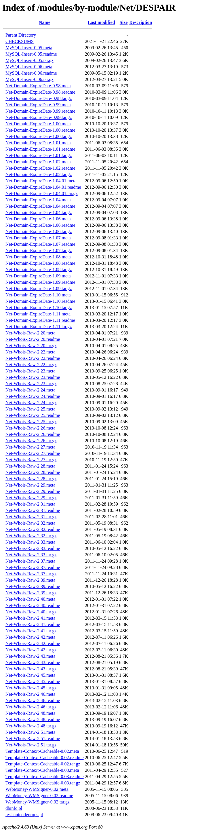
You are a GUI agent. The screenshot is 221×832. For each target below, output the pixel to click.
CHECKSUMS (19, 41)
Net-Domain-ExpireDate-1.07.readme (40, 244)
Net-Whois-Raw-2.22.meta (30, 351)
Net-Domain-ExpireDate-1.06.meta (38, 218)
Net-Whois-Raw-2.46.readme (32, 700)
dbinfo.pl (13, 808)
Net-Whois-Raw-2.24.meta (30, 389)
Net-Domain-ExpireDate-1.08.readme (40, 263)
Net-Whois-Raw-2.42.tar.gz (30, 649)
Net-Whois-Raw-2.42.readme (32, 643)
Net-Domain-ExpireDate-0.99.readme (40, 111)
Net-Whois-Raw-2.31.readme (32, 510)
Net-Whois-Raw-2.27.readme (32, 453)
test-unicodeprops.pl (24, 814)
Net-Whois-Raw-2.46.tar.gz (30, 706)
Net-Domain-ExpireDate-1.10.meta (38, 294)
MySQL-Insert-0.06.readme (31, 73)
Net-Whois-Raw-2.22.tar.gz (30, 364)
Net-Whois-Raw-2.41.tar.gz (30, 630)
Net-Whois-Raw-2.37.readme (32, 567)
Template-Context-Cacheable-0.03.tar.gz (42, 782)
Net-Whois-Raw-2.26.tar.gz (30, 440)
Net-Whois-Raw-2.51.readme (32, 738)
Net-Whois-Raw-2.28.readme (32, 472)
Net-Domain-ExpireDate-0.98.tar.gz (38, 98)
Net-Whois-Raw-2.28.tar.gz (30, 478)
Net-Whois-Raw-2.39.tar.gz (30, 592)
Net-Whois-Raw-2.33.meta (30, 542)
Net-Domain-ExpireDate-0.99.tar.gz (38, 117)
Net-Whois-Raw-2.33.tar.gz (30, 554)
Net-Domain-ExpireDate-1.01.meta (38, 142)
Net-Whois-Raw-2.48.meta (30, 713)
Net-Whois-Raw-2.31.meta (30, 504)
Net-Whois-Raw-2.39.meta (30, 580)
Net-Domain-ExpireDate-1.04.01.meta (41, 180)
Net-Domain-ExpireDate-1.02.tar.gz (38, 174)
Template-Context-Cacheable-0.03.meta (42, 770)
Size (124, 22)
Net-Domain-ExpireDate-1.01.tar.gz (38, 155)
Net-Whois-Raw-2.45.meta (30, 675)
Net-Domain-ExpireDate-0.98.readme (40, 92)
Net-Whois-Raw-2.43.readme (32, 662)
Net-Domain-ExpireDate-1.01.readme (40, 149)
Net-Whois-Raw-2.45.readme (32, 681)
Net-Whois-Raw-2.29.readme (32, 491)
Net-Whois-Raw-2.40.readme (32, 605)
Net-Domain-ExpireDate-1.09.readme (40, 282)
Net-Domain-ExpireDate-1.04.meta (38, 199)
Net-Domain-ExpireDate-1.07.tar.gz (38, 250)
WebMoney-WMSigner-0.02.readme (39, 795)
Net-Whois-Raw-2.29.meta (30, 485)
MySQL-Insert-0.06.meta (28, 66)
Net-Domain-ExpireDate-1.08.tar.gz (38, 269)
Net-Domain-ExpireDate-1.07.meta (38, 237)
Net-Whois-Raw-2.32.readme (32, 529)
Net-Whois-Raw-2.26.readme (32, 434)
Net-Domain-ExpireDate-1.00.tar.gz (38, 136)
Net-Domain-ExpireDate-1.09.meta (38, 275)
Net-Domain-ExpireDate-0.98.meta (38, 85)
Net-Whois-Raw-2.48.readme (32, 719)
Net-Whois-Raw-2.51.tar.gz (30, 744)
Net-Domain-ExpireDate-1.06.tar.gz (38, 231)
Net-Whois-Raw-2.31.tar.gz (30, 516)
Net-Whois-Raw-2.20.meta (30, 332)
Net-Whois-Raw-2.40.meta (30, 599)
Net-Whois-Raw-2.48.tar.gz (30, 725)
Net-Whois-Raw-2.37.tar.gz (30, 573)
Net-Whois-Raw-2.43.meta (30, 656)
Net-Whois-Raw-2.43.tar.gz (30, 668)
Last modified (101, 22)
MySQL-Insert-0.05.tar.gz (29, 60)
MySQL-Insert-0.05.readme (31, 54)
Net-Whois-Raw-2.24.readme (32, 396)
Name (44, 22)
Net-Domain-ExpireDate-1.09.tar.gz (38, 288)
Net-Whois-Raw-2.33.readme (32, 548)
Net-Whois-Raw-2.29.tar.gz (30, 497)
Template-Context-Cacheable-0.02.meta (42, 751)
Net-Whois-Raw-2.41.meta (30, 618)
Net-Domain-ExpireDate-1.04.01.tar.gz (41, 193)
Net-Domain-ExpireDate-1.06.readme (40, 225)
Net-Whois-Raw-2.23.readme (32, 377)
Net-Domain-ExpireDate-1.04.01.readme (43, 187)
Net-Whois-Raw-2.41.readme (32, 624)
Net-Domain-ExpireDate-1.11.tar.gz (38, 326)
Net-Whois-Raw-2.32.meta (30, 523)
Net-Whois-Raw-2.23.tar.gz (30, 383)
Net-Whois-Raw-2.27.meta (30, 447)
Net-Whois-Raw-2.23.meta (30, 370)
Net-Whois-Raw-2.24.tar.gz (30, 402)
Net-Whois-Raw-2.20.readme (32, 339)
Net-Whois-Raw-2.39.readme (32, 586)
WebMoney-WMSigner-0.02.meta (36, 789)
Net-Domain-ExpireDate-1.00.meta (38, 123)
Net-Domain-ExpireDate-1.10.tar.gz (38, 307)
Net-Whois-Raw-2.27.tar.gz (30, 459)
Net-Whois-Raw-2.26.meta (30, 428)
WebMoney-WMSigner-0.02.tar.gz (37, 801)
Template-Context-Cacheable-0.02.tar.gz (42, 763)
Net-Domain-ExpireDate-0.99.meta (38, 104)
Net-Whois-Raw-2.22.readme (32, 358)
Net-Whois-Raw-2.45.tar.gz (30, 687)
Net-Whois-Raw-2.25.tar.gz (30, 421)
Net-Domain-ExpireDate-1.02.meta (38, 161)
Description (140, 22)
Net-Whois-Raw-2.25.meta (30, 408)
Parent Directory (20, 35)
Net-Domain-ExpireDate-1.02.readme (40, 168)
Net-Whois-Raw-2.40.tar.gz (30, 611)
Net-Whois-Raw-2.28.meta (30, 466)
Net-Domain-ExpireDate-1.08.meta (38, 256)
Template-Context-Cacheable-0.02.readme (44, 757)
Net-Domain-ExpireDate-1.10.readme (40, 301)
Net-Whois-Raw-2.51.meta (30, 732)
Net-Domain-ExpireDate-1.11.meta (38, 313)
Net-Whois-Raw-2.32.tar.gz (30, 535)
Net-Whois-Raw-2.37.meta (30, 561)
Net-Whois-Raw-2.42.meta (30, 637)
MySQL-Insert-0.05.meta (28, 47)
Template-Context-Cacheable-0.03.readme (44, 776)
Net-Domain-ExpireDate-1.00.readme (40, 130)
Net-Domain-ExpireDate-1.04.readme (40, 206)
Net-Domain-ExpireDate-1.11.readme (40, 320)
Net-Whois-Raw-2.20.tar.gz (30, 345)
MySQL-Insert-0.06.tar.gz (29, 79)
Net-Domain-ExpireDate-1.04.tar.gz (38, 212)
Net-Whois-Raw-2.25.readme (32, 415)
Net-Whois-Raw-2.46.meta (30, 694)
